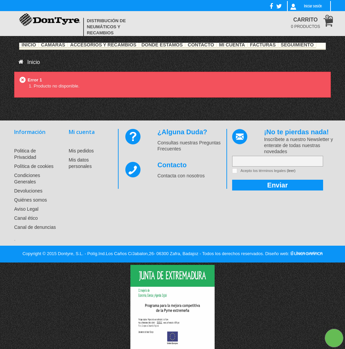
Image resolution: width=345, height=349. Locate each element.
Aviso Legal (26, 209)
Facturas (263, 45)
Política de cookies (34, 166)
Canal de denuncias (35, 227)
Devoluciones (28, 191)
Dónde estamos (162, 45)
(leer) (291, 171)
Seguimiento (297, 45)
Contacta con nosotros (181, 175)
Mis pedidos (81, 150)
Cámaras (53, 45)
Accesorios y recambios (103, 45)
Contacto (201, 45)
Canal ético (26, 218)
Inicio (29, 45)
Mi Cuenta (232, 45)
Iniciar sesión (313, 6)
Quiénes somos (30, 200)
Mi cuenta (82, 132)
